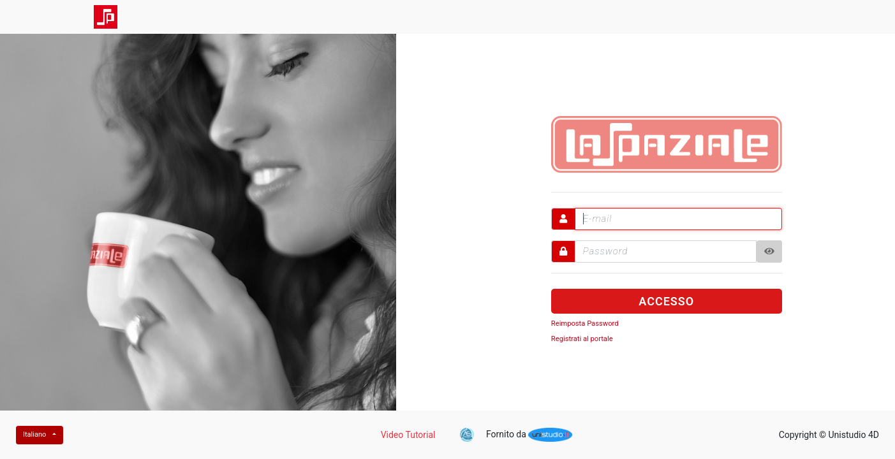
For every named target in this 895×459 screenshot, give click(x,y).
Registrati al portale (582, 339)
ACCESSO (666, 301)
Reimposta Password (585, 323)
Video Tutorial (408, 435)
